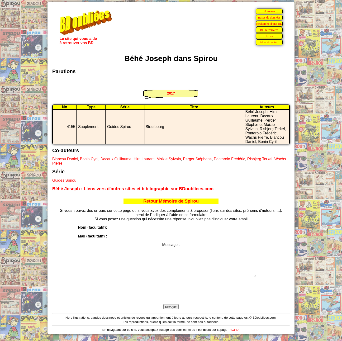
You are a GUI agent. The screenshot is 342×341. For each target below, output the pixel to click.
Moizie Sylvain (169, 159)
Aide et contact (269, 42)
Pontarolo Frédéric (229, 159)
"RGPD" (234, 334)
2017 (171, 93)
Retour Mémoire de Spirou (171, 201)
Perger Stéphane (197, 159)
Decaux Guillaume (116, 159)
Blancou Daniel (65, 159)
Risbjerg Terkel (259, 159)
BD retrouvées (269, 30)
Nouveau (269, 11)
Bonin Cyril (89, 159)
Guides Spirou (64, 180)
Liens (269, 36)
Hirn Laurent (143, 159)
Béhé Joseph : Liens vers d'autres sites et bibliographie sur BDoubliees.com (133, 188)
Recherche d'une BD (269, 23)
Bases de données (269, 17)
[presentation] (171, 296)
